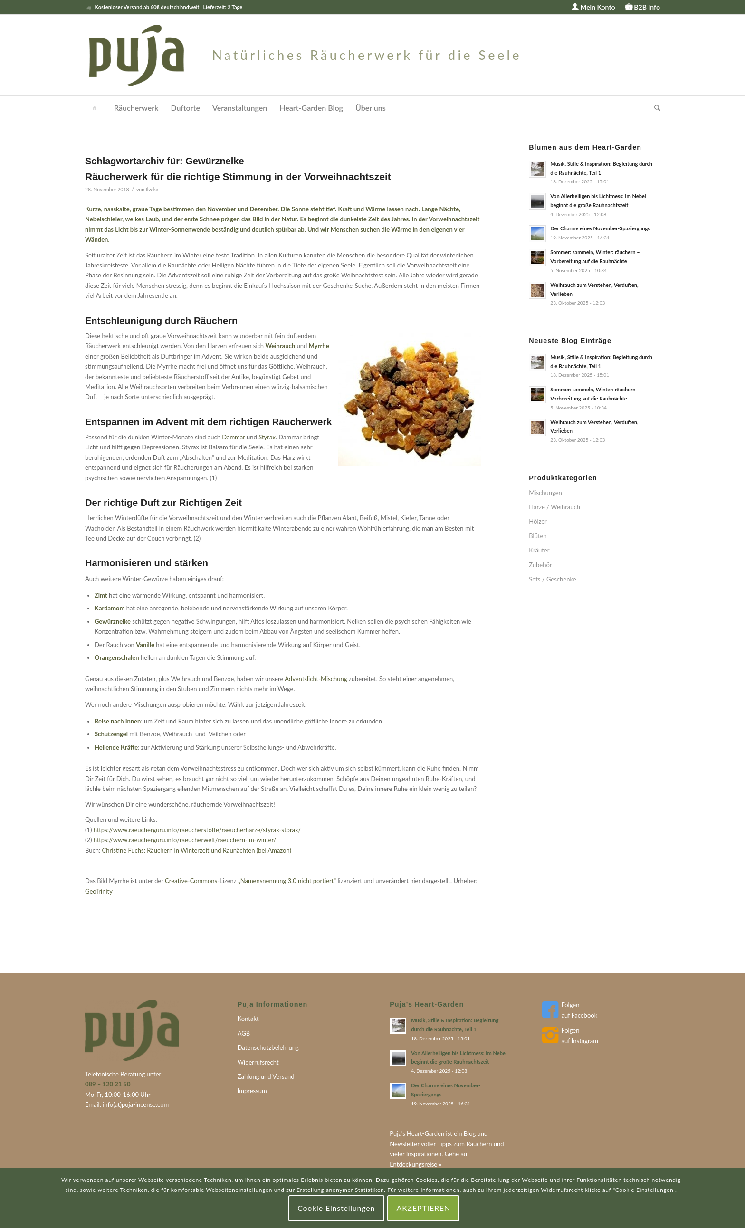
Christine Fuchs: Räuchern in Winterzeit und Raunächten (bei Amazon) (196, 850)
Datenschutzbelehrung (268, 1047)
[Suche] (654, 108)
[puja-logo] (303, 55)
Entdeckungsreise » (415, 1164)
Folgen (570, 1005)
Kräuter (539, 550)
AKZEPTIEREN (423, 1207)
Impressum (252, 1091)
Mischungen (545, 492)
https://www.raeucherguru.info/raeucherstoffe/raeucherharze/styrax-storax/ (197, 830)
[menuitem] (593, 7)
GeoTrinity (99, 891)
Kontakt (248, 1018)
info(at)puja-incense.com (136, 1104)
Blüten (537, 536)
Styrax (267, 437)
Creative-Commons (191, 881)
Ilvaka (152, 189)
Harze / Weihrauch (554, 507)
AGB (244, 1033)
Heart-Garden (425, 1133)
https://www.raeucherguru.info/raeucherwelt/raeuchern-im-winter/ (185, 840)
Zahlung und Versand (266, 1076)
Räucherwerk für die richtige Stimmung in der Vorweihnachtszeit (238, 176)
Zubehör (540, 565)
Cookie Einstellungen (336, 1207)
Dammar (234, 437)
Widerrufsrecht (258, 1062)
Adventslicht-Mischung (316, 679)
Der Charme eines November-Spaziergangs (600, 228)
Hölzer (538, 521)
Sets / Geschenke (552, 579)
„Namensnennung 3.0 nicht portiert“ (287, 881)
